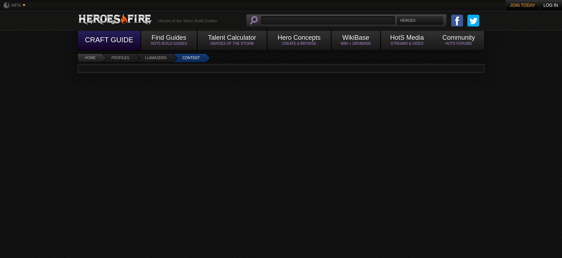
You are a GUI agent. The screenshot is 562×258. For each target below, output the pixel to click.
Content (191, 58)
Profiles (120, 58)
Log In (550, 5)
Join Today (522, 5)
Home (90, 58)
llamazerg (156, 58)
